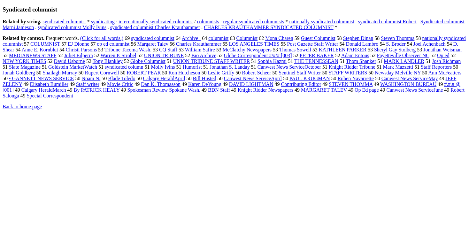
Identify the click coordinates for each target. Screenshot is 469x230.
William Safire (200, 49)
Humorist (192, 67)
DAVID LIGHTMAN (251, 84)
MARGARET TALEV (324, 90)
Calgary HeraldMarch (43, 90)
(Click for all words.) (101, 38)
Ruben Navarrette (355, 78)
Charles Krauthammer (198, 44)
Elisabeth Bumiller (49, 84)
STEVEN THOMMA (351, 84)
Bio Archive (203, 55)
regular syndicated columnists (253, 21)
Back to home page (22, 106)
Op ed (443, 55)
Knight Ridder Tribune (352, 67)
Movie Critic (120, 84)
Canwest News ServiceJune (414, 90)
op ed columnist (113, 44)
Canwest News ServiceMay (409, 78)
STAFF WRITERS (347, 72)
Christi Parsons (81, 49)
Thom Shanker (361, 61)
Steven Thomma (397, 38)
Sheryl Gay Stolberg (395, 49)
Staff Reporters (436, 67)
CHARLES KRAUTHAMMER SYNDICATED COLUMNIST (269, 27)
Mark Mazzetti (398, 67)
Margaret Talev (152, 44)
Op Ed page (367, 90)
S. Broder (395, 44)
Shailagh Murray (59, 72)
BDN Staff (219, 90)
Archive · (191, 38)
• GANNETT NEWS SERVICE (41, 78)
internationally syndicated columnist (156, 21)
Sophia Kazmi (272, 61)
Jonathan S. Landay (230, 67)
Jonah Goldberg (19, 72)
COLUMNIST (45, 44)
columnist (218, 38)
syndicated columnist (64, 21)
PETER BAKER (317, 55)
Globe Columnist (147, 61)
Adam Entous (355, 55)
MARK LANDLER (404, 61)
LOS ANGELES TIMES (254, 44)
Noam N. (91, 78)
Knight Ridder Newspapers (265, 90)
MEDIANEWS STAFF (33, 55)
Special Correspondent (50, 95)
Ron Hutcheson (184, 72)
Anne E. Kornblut (40, 49)
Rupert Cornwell (102, 72)
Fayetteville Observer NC (403, 55)
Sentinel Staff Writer (300, 72)
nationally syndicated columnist (321, 21)
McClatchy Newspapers (247, 49)
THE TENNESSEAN (316, 61)
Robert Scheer (256, 72)
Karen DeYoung (204, 84)
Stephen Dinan (358, 38)
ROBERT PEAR (144, 72)
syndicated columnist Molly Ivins (72, 27)
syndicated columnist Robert (387, 21)
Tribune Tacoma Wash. (127, 49)
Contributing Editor (301, 84)
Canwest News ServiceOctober (289, 67)
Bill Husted (204, 78)
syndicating (103, 21)
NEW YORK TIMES (24, 61)
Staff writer (87, 84)
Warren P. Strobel (118, 55)
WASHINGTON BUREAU (408, 84)
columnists (208, 21)
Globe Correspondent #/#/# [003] (258, 55)
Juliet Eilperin (78, 55)
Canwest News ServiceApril (253, 78)
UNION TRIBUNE (164, 55)
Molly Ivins (163, 67)
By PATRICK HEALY (97, 90)
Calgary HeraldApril (164, 78)
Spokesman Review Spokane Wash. (164, 90)
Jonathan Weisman (442, 49)
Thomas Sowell (295, 49)
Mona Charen (279, 38)
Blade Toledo (121, 78)
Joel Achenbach (429, 44)
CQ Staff (168, 49)
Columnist (247, 38)
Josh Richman (446, 61)
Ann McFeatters (444, 72)
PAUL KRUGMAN (309, 78)
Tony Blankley (108, 61)
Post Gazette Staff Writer (312, 44)
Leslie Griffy (221, 72)
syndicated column (124, 67)
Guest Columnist (318, 38)
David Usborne (69, 61)
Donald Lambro (362, 44)
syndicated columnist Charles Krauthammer (155, 27)
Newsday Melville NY (398, 72)
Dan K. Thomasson (161, 84)
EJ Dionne (78, 44)
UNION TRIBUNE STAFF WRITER (211, 61)
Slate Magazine (25, 67)
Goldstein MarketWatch (72, 67)
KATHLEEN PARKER (342, 49)
